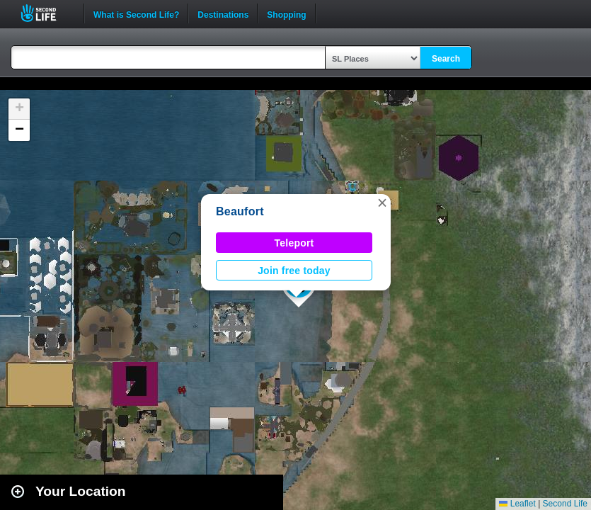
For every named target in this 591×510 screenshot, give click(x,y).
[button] (382, 202)
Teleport (294, 243)
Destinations (222, 13)
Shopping (286, 13)
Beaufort (240, 211)
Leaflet (517, 504)
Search (446, 59)
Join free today (294, 270)
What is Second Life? (136, 13)
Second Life (46, 13)
